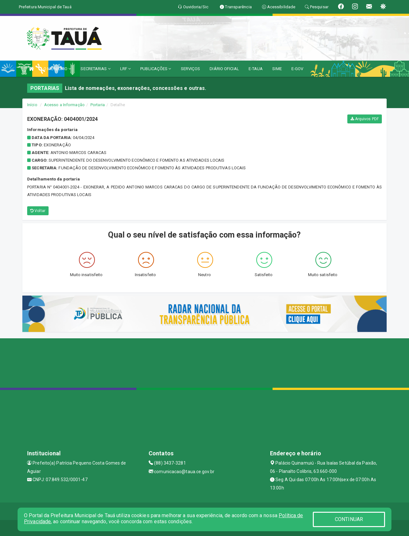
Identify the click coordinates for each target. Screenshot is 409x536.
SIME (277, 68)
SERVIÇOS (190, 68)
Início (32, 104)
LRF (125, 68)
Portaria (97, 104)
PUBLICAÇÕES (155, 68)
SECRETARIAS (95, 68)
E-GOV (297, 68)
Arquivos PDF (365, 119)
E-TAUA (256, 68)
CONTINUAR (349, 519)
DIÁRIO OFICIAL (224, 68)
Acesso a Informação (64, 104)
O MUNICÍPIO (57, 68)
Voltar (37, 211)
